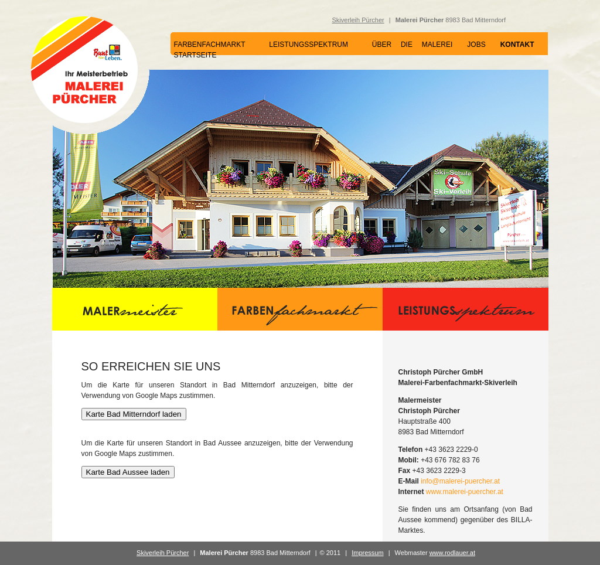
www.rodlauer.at (452, 552)
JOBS (476, 44)
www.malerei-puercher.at (464, 492)
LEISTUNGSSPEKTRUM (308, 44)
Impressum (367, 552)
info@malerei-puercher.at (460, 481)
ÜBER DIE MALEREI (412, 44)
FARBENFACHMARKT (210, 44)
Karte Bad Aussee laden (128, 472)
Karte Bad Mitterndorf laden (134, 414)
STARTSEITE (195, 55)
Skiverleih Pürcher (358, 19)
